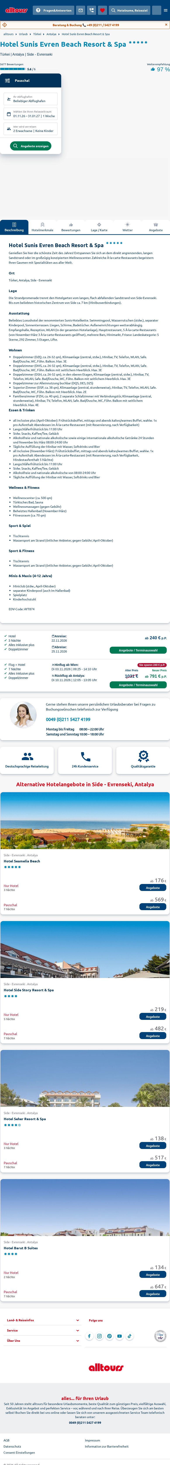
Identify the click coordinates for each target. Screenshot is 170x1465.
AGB (6, 1442)
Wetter (128, 229)
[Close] (166, 24)
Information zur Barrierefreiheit (107, 1449)
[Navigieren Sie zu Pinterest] (109, 1338)
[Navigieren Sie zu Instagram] (99, 1338)
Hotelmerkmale (42, 229)
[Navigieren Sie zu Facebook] (89, 1338)
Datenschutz (12, 1449)
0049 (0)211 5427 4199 (68, 721)
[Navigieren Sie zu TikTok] (130, 1338)
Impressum (92, 1442)
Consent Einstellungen (19, 1455)
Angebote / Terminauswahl (138, 652)
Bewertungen (70, 229)
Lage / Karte (99, 229)
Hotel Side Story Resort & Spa (29, 992)
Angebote (153, 890)
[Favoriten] (102, 10)
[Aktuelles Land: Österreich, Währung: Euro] (156, 10)
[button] (43, 1323)
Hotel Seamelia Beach (22, 863)
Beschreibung (14, 229)
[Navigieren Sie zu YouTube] (119, 1338)
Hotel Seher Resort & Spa (25, 1121)
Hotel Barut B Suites (21, 1250)
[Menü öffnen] (165, 10)
